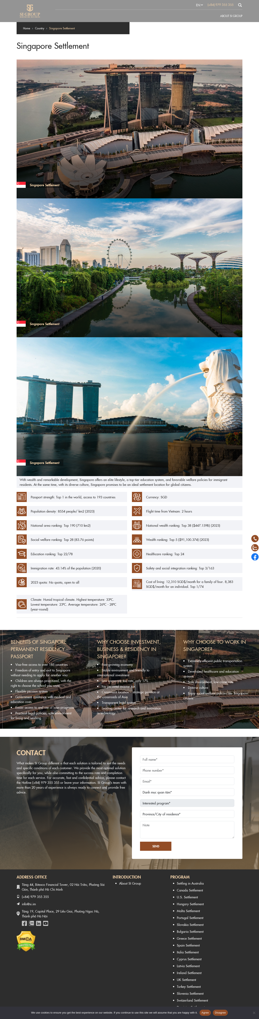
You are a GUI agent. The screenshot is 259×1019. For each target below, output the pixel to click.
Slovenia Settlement (190, 993)
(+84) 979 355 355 (221, 4)
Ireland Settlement (189, 972)
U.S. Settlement (187, 897)
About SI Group (231, 16)
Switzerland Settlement (192, 1000)
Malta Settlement (188, 910)
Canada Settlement (190, 890)
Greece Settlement (189, 938)
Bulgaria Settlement (190, 931)
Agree (205, 1012)
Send (155, 846)
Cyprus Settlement (189, 959)
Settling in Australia (190, 883)
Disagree (220, 1012)
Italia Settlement (188, 952)
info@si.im (29, 904)
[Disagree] (254, 1013)
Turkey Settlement (189, 986)
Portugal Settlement (190, 917)
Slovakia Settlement (190, 924)
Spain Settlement (188, 945)
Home (26, 28)
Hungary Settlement (190, 904)
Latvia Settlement (188, 966)
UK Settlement (186, 979)
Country (39, 28)
